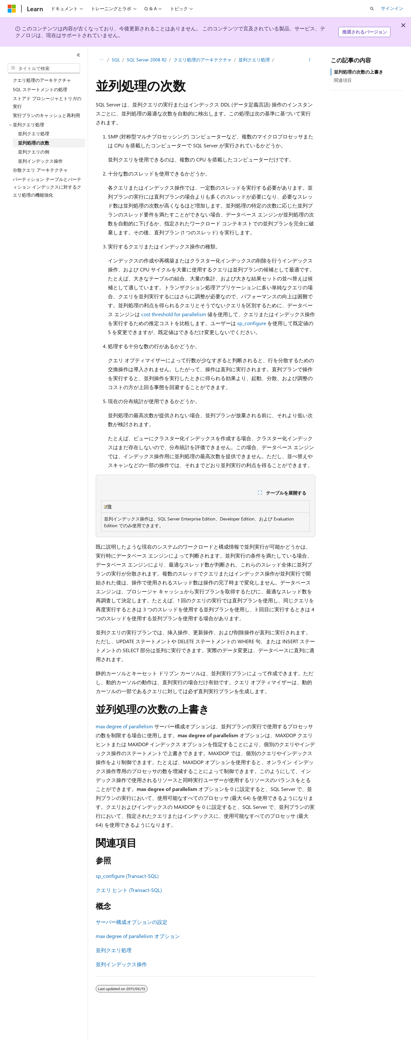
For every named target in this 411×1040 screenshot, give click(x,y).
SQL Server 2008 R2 (147, 60)
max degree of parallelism (124, 726)
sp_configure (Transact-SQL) (127, 875)
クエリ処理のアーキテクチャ (202, 60)
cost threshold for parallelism (173, 314)
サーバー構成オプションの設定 (131, 922)
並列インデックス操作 (121, 964)
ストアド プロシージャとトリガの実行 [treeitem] (47, 102)
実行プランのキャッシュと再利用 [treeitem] (46, 115)
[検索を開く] (372, 8)
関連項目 (343, 80)
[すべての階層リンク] (101, 60)
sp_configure (251, 323)
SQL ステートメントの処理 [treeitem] (40, 89)
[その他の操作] (309, 60)
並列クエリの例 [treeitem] (33, 152)
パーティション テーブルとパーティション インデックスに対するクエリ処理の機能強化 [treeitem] (47, 187)
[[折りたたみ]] (78, 55)
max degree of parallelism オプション (138, 936)
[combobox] (44, 68)
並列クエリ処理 (254, 60)
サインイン (392, 8)
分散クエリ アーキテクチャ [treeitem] (40, 170)
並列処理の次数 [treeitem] (33, 143)
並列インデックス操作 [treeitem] (40, 161)
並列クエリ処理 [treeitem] (33, 133)
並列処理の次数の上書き (358, 72)
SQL (116, 60)
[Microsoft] (12, 8)
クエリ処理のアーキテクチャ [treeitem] (42, 80)
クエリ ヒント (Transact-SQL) (129, 890)
